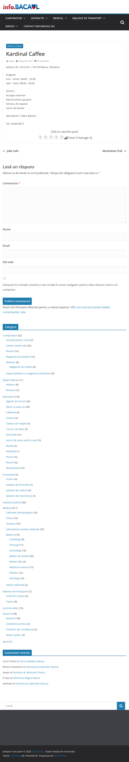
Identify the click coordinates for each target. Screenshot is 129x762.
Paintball (11, 451)
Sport (6, 641)
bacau (11, 61)
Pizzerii (10, 462)
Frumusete (9, 474)
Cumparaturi (13, 18)
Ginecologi (15, 550)
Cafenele (11, 412)
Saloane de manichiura (19, 495)
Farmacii (11, 523)
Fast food (11, 434)
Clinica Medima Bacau (32, 661)
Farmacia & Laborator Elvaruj (42, 666)
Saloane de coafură (17, 490)
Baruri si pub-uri (14, 46)
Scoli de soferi (10, 608)
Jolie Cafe (10, 151)
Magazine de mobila (20, 366)
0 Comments (41, 61)
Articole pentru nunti (18, 340)
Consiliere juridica (16, 623)
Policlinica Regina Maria (26, 678)
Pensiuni (11, 390)
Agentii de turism (16, 401)
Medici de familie (19, 556)
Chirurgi (14, 545)
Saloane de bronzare (17, 484)
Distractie (37, 18)
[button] (24, 18)
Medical (58, 18)
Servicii (10, 26)
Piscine (10, 456)
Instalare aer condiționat (20, 629)
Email (6, 246)
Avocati (10, 618)
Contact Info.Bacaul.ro (39, 26)
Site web (8, 262)
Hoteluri (10, 384)
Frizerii (10, 479)
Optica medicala (15, 584)
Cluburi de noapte (16, 423)
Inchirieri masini (15, 596)
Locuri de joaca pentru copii (21, 440)
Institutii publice (12, 502)
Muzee (10, 445)
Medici (10, 534)
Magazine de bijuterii (18, 356)
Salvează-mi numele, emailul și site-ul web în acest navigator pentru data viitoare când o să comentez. (60, 287)
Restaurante (13, 468)
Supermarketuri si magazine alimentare (28, 373)
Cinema (10, 418)
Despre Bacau (10, 380)
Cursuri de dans (15, 429)
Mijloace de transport (87, 18)
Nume (7, 229)
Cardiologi (15, 539)
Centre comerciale (16, 345)
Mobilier (10, 362)
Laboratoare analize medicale (22, 529)
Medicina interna (19, 567)
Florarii (10, 351)
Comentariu (11, 183)
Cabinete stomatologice (19, 512)
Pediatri (13, 572)
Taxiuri (10, 601)
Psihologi (14, 578)
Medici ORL (15, 561)
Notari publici (14, 635)
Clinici (9, 518)
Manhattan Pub (114, 151)
